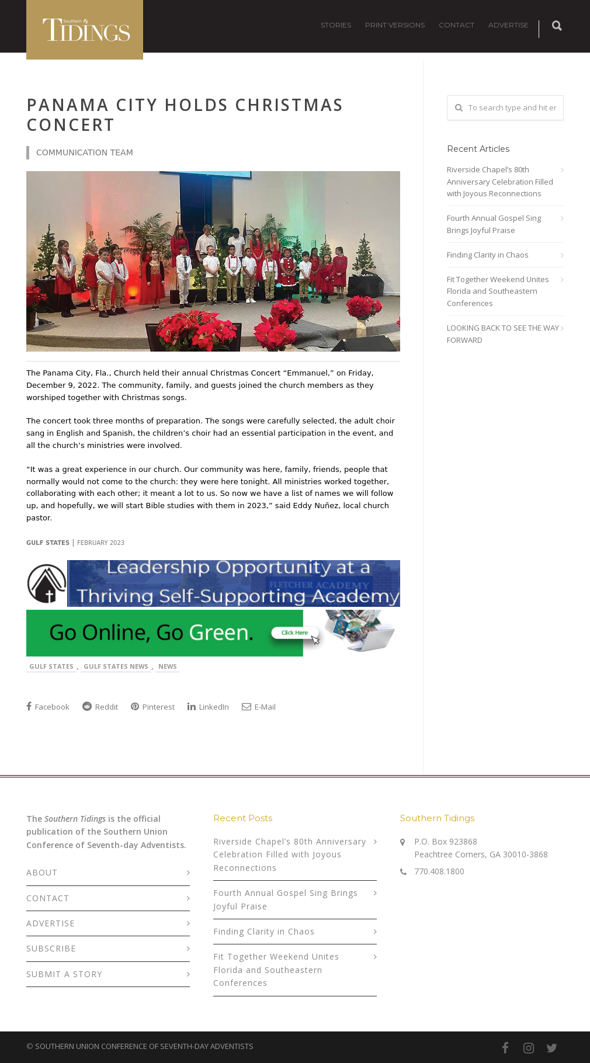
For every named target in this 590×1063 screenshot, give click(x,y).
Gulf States (51, 666)
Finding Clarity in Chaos (488, 254)
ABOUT (42, 872)
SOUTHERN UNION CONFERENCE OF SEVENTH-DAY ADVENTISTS (144, 1046)
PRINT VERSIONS (395, 24)
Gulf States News (116, 666)
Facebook (48, 706)
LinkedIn (208, 706)
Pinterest (153, 706)
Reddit (100, 706)
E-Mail (259, 706)
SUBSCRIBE (51, 948)
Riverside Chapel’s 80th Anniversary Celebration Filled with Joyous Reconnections (500, 181)
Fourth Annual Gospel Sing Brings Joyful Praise (494, 224)
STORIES (336, 24)
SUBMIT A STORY (64, 973)
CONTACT (456, 24)
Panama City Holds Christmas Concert (185, 114)
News (167, 666)
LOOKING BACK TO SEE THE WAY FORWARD (503, 333)
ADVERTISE (508, 24)
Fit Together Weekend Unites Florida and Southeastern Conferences (498, 291)
